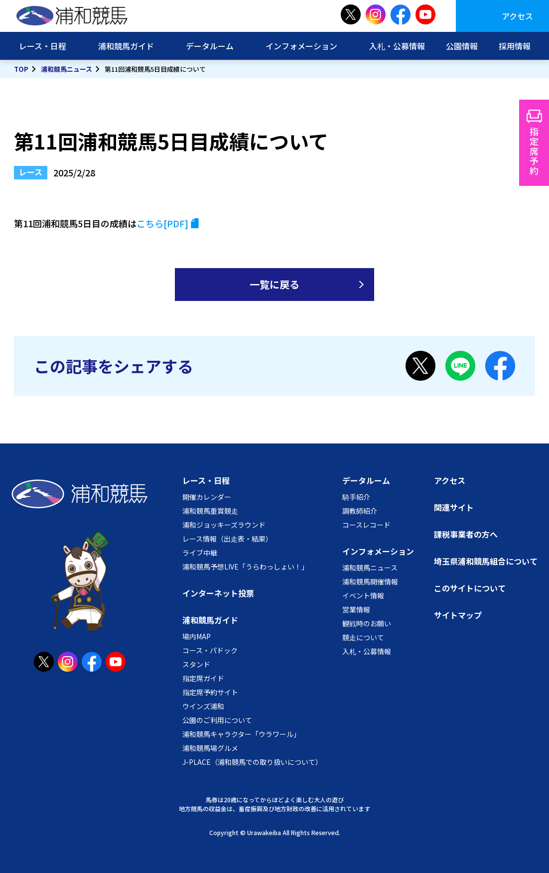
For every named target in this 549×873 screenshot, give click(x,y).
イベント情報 (363, 595)
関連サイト (454, 507)
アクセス (517, 16)
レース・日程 (42, 46)
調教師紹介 (359, 511)
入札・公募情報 (397, 46)
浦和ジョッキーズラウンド (224, 525)
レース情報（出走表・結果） (227, 539)
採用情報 (515, 46)
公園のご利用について (217, 720)
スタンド (196, 664)
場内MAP (196, 636)
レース (30, 172)
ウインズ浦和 (203, 706)
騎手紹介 (356, 497)
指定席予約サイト (210, 692)
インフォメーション (301, 46)
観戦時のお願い (366, 623)
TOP (21, 69)
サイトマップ (458, 615)
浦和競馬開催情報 (370, 581)
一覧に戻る (274, 284)
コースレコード (366, 525)
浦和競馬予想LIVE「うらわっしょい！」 (245, 567)
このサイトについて (470, 588)
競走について (363, 637)
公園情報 (462, 46)
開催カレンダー (206, 497)
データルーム (210, 46)
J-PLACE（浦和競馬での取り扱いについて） (252, 762)
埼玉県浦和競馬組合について (486, 561)
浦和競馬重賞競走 (210, 511)
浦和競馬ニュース (66, 69)
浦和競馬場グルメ (210, 748)
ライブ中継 (199, 553)
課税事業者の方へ (466, 534)
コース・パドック (210, 650)
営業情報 (356, 609)
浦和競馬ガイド (126, 46)
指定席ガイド (203, 678)
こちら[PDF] (162, 223)
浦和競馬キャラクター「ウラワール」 (241, 734)
